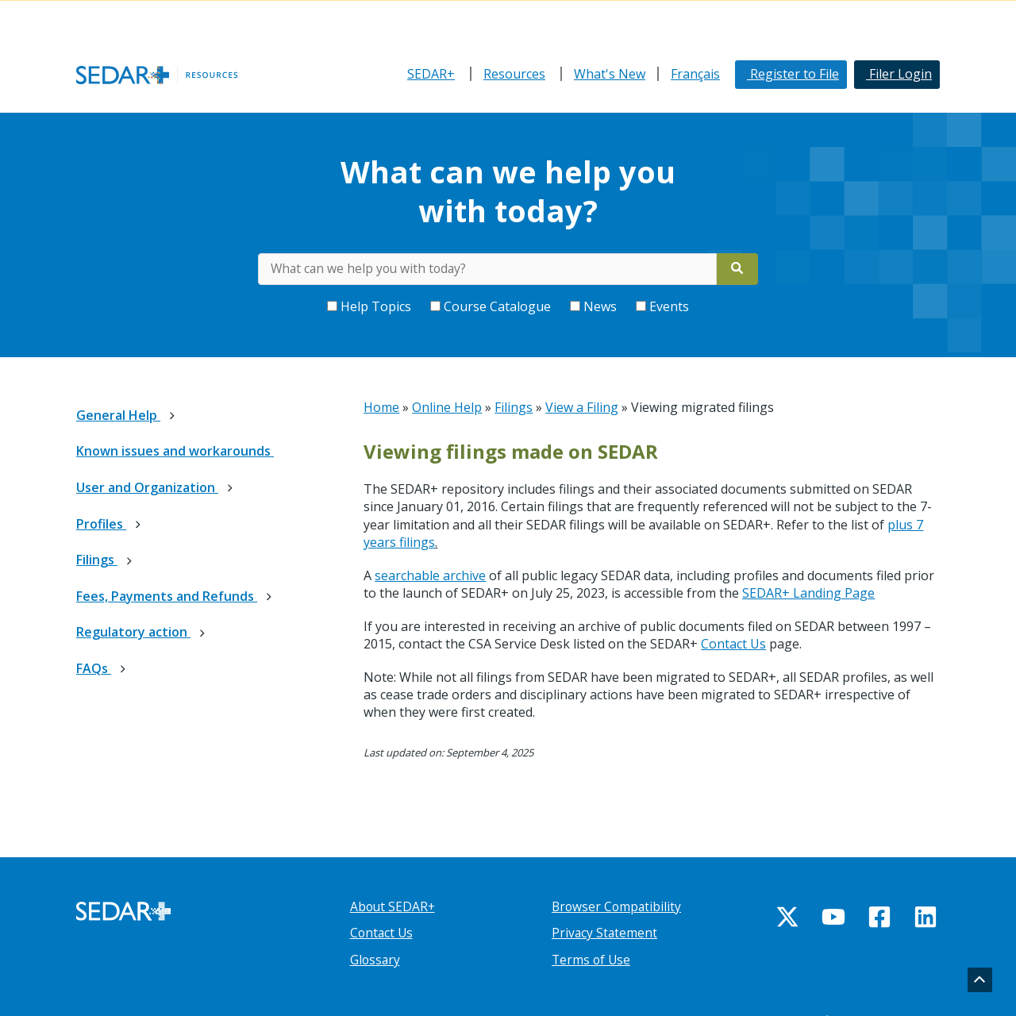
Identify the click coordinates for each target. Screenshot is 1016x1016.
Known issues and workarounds (175, 451)
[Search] (738, 269)
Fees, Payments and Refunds (166, 596)
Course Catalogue (492, 306)
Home (381, 407)
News (595, 306)
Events (662, 306)
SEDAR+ (431, 74)
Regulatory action (133, 632)
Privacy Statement (605, 932)
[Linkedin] (925, 917)
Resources (514, 74)
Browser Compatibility (618, 906)
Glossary (376, 959)
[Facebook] (879, 917)
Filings (96, 559)
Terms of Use (592, 959)
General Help (118, 415)
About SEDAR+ (393, 906)
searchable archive (430, 575)
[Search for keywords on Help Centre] (487, 269)
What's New (609, 74)
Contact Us (733, 643)
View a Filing (581, 407)
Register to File (793, 74)
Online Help (447, 407)
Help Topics (370, 306)
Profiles (101, 524)
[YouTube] (833, 917)
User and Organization (147, 487)
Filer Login (899, 74)
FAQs (93, 668)
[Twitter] (787, 917)
